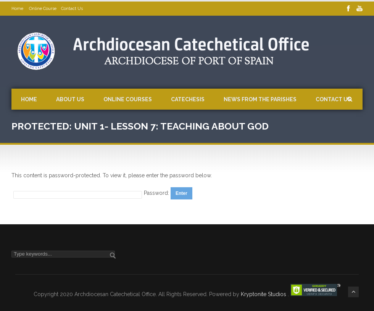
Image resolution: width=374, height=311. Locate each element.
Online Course (43, 8)
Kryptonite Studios (264, 294)
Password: (157, 193)
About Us (70, 99)
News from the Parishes (260, 99)
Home (17, 8)
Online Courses (127, 99)
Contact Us (72, 8)
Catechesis (188, 99)
